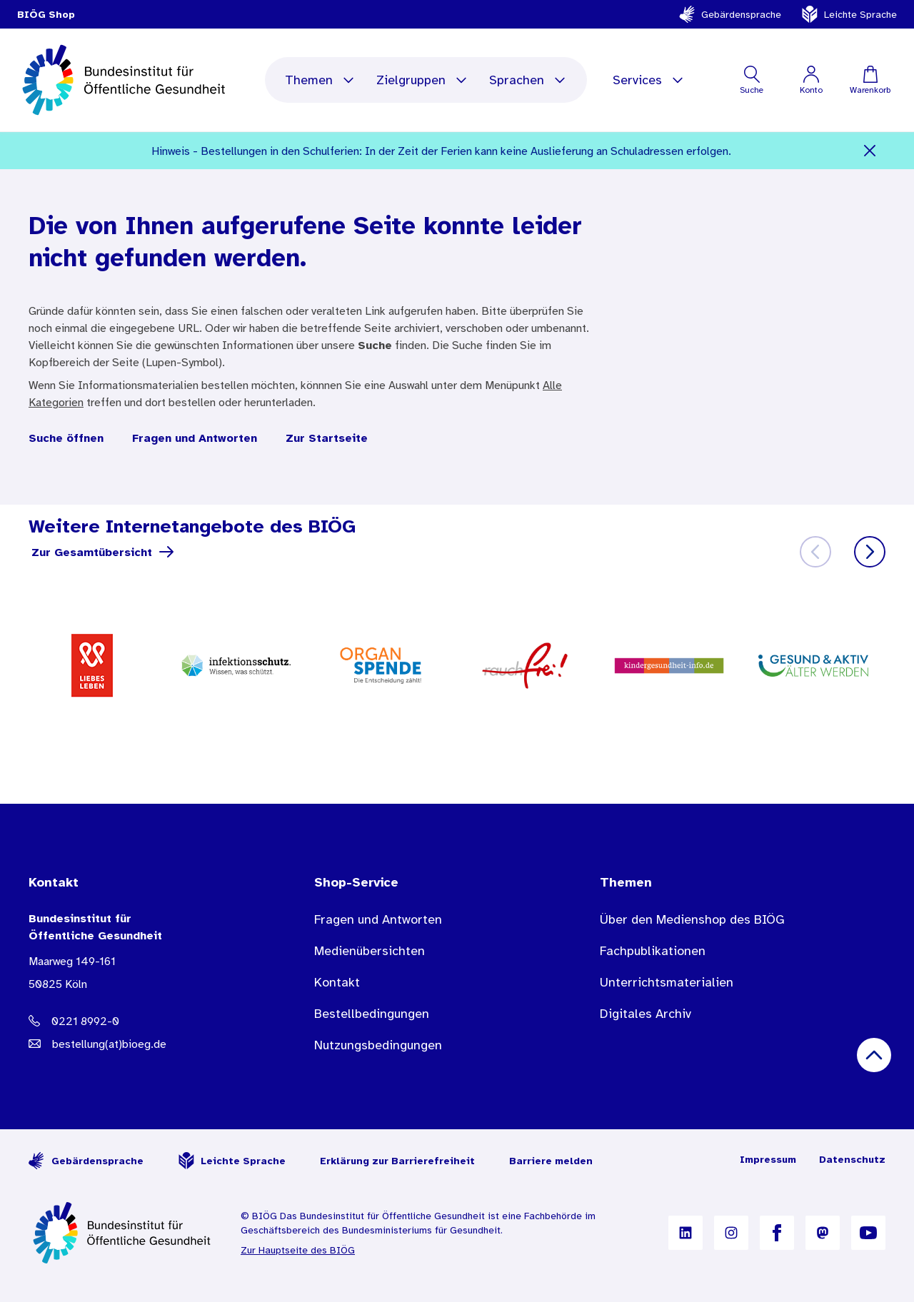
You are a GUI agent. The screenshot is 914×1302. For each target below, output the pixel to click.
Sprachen (528, 80)
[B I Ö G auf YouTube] (868, 1233)
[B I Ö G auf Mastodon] (822, 1233)
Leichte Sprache (849, 14)
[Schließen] (870, 150)
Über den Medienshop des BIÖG (692, 919)
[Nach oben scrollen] (874, 1055)
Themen (320, 80)
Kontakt (337, 982)
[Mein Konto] (811, 80)
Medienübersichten (369, 950)
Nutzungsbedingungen (378, 1045)
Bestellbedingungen (371, 1013)
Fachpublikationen (652, 950)
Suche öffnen (66, 437)
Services (649, 80)
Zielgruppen (422, 80)
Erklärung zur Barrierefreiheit (397, 1161)
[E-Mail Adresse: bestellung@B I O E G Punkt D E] (143, 1043)
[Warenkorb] (870, 80)
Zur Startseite (327, 437)
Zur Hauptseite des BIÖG (298, 1250)
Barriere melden (551, 1161)
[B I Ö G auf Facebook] (777, 1233)
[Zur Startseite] (123, 1233)
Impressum (768, 1159)
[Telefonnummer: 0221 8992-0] (143, 1020)
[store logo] (125, 80)
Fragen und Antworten (194, 437)
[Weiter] (869, 551)
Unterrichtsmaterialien (666, 982)
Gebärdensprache (729, 14)
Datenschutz (852, 1159)
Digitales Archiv (645, 1013)
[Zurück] (815, 551)
